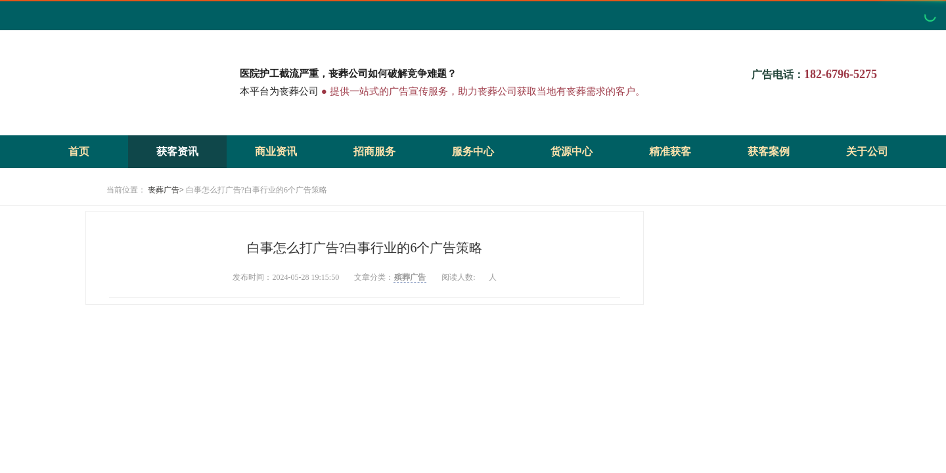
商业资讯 (276, 151)
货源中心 (572, 151)
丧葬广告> (166, 189)
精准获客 (670, 151)
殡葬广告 (410, 277)
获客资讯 (177, 151)
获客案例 (769, 151)
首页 (78, 151)
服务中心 (473, 151)
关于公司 (867, 151)
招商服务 (374, 151)
